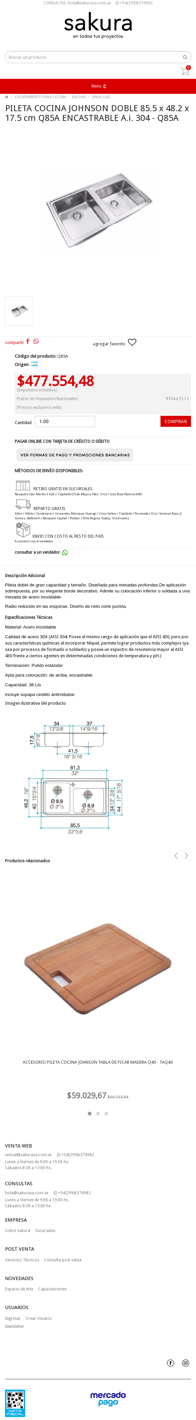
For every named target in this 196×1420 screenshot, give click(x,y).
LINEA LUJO (101, 97)
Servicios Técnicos (22, 1260)
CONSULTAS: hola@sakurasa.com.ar (77, 3)
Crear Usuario (39, 1318)
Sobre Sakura (17, 1230)
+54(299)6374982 (134, 3)
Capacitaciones (52, 1289)
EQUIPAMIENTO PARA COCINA (40, 97)
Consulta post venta (62, 1260)
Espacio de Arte (19, 1289)
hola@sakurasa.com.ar (27, 1193)
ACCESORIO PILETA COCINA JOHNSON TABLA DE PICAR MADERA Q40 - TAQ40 (98, 1062)
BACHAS (79, 97)
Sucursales (45, 1230)
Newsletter (14, 1326)
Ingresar (13, 1318)
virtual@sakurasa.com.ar (28, 1154)
